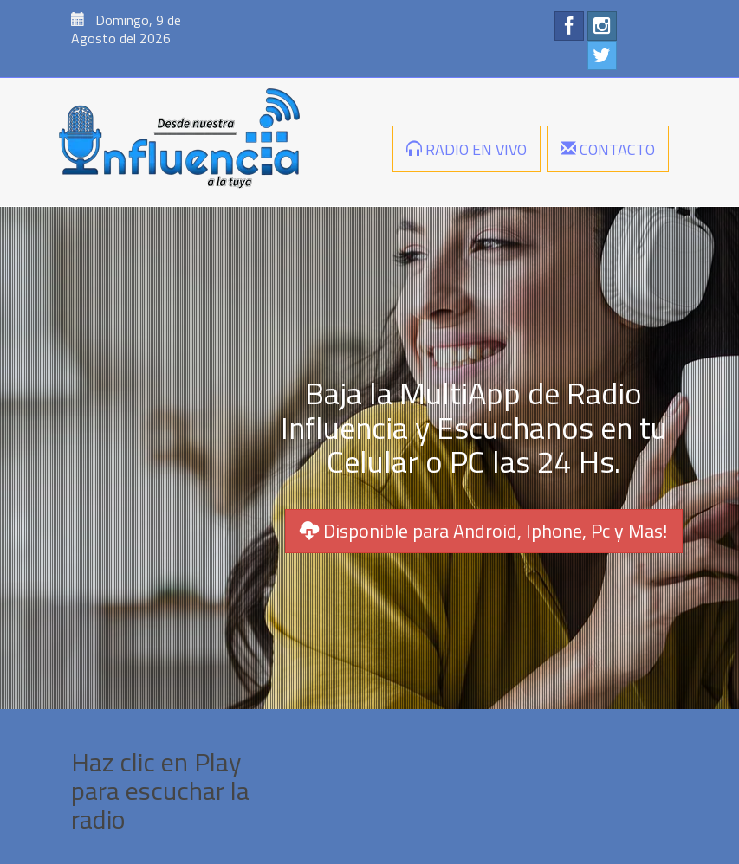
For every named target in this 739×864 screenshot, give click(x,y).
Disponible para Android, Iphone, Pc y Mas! (484, 530)
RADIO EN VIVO (466, 149)
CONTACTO (608, 149)
